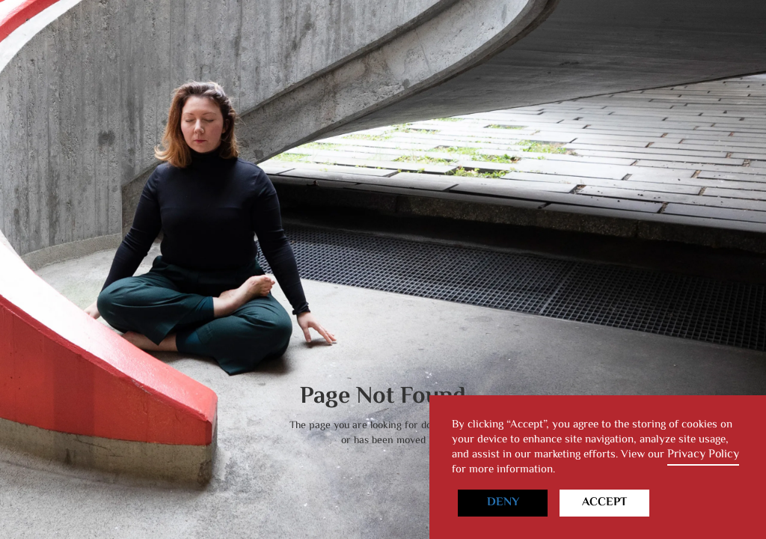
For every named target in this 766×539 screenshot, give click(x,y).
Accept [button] (604, 502)
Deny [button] (503, 502)
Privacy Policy (703, 454)
